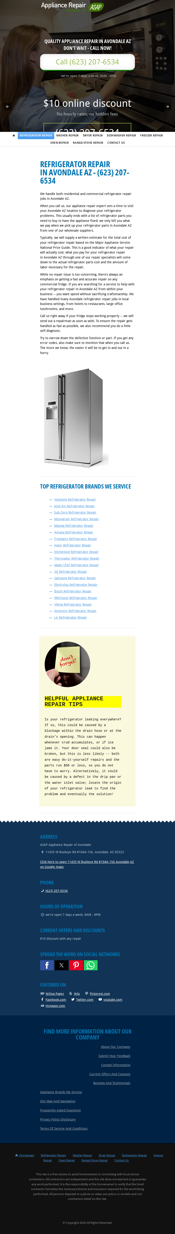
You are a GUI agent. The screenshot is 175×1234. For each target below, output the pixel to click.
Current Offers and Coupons (109, 1073)
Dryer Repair (93, 135)
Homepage (24, 1155)
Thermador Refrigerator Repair (76, 558)
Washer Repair (67, 135)
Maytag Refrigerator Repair (73, 525)
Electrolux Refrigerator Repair (76, 584)
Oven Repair (59, 142)
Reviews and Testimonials (111, 1082)
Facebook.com (53, 999)
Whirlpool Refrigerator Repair (75, 598)
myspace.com (52, 1005)
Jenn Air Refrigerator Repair (74, 506)
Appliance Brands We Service (61, 1091)
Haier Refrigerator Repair (72, 545)
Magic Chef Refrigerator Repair (76, 565)
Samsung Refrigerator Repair (75, 578)
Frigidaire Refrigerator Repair (75, 539)
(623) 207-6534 (54, 890)
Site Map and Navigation (57, 1101)
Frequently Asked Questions (60, 1110)
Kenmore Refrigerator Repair (75, 611)
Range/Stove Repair (88, 142)
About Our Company (115, 1046)
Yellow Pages (52, 993)
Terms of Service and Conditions (64, 1128)
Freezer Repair (151, 135)
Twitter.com (82, 999)
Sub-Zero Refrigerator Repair (75, 512)
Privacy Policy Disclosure (58, 1119)
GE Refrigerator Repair (70, 571)
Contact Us (116, 142)
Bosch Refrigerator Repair (73, 591)
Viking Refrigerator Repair (73, 604)
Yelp (74, 993)
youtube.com (110, 999)
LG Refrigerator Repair (70, 617)
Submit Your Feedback (114, 1055)
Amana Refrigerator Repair (73, 532)
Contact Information (115, 1064)
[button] (7, 106)
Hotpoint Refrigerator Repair (75, 499)
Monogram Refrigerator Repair (76, 519)
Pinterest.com (97, 993)
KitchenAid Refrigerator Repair (76, 552)
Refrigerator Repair (36, 135)
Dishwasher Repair (121, 135)
